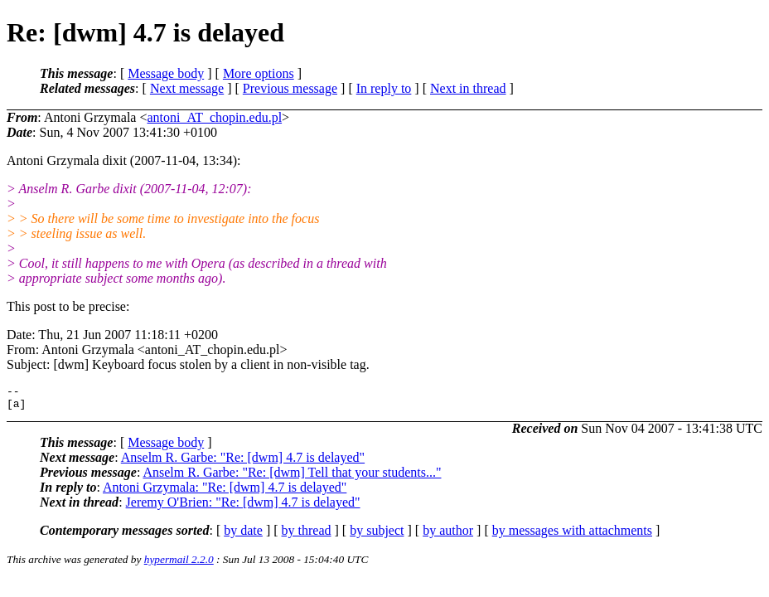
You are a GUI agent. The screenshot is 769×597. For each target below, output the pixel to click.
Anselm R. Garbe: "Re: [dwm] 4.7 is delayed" (243, 462)
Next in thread (468, 88)
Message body (166, 73)
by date (243, 535)
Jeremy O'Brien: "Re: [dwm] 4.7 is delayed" (243, 507)
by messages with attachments (572, 535)
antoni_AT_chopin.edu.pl (214, 117)
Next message (187, 88)
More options (258, 73)
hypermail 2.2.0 (179, 564)
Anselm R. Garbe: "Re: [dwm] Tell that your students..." (292, 477)
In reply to (384, 88)
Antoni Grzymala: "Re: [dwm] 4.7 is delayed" (224, 492)
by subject (377, 535)
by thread (306, 535)
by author (448, 535)
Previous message (290, 88)
